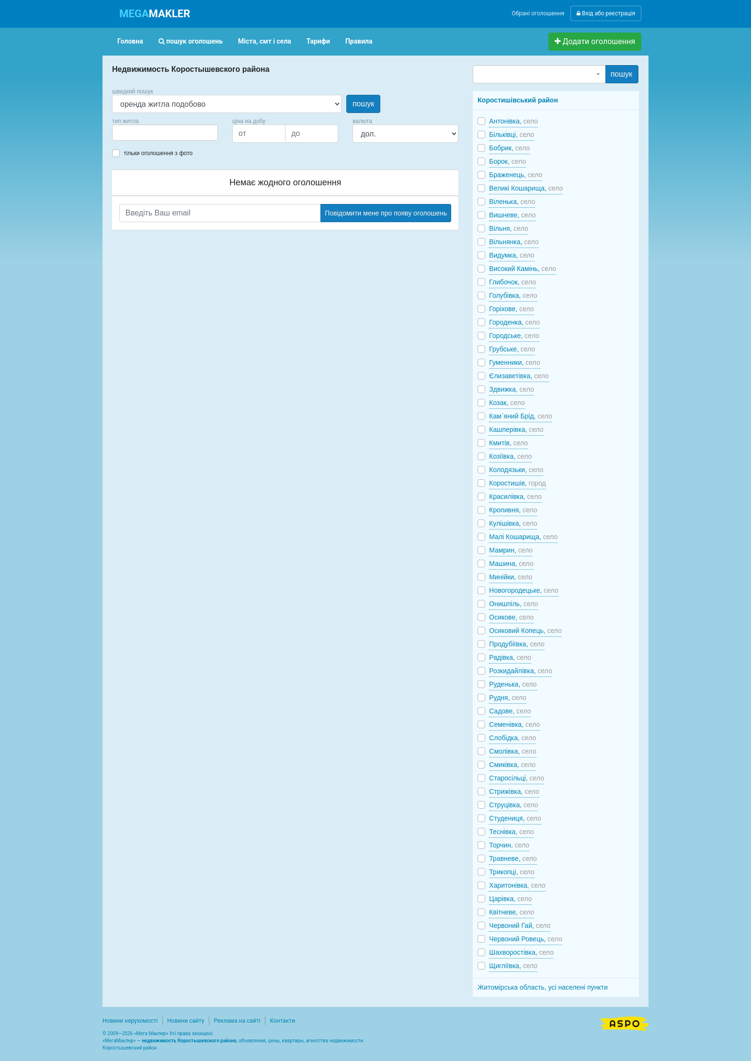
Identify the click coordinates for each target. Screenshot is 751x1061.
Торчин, (509, 845)
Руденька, (512, 684)
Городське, (514, 335)
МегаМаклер (119, 1040)
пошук (363, 104)
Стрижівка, (514, 791)
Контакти (282, 1020)
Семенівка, (514, 724)
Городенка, (514, 322)
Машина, (511, 563)
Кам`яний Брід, (520, 416)
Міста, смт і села (264, 41)
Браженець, (515, 175)
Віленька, (512, 201)
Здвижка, (511, 389)
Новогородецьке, (523, 590)
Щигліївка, (513, 966)
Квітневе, (511, 912)
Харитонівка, (517, 885)
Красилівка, (515, 496)
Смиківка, (512, 764)
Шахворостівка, (521, 952)
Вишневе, (512, 215)
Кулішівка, (513, 523)
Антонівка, (513, 121)
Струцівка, (513, 805)
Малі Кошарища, (523, 537)
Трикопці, (511, 872)
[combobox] (165, 132)
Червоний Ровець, (525, 939)
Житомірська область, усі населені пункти (543, 987)
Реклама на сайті (237, 1020)
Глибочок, (512, 282)
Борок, (507, 161)
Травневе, (513, 858)
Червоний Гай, (519, 925)
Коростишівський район (518, 100)
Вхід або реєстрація (606, 13)
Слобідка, (512, 738)
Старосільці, (516, 778)
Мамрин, (511, 550)
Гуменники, (514, 362)
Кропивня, (513, 510)
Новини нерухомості (130, 1020)
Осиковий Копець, (525, 630)
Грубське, (512, 349)
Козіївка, (510, 456)
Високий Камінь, (522, 268)
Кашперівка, (516, 429)
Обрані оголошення (538, 13)
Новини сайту (185, 1020)
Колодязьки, (516, 470)
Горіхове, (511, 309)
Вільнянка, (513, 242)
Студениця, (515, 818)
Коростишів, (517, 483)
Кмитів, (508, 443)
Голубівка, (513, 295)
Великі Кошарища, (526, 188)
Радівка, (510, 657)
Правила (359, 41)
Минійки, (510, 577)
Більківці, (511, 134)
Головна (130, 41)
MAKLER (154, 14)
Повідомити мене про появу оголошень (386, 213)
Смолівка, (512, 751)
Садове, (510, 711)
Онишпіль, (513, 604)
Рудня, (507, 697)
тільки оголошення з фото (158, 153)
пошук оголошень (191, 41)
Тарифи (318, 41)
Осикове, (511, 617)
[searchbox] (129, 132)
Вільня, (508, 228)
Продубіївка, (517, 644)
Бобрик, (509, 148)
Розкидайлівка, (520, 671)
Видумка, (511, 255)
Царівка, (510, 899)
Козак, (506, 402)
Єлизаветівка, (518, 376)
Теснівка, (511, 831)
